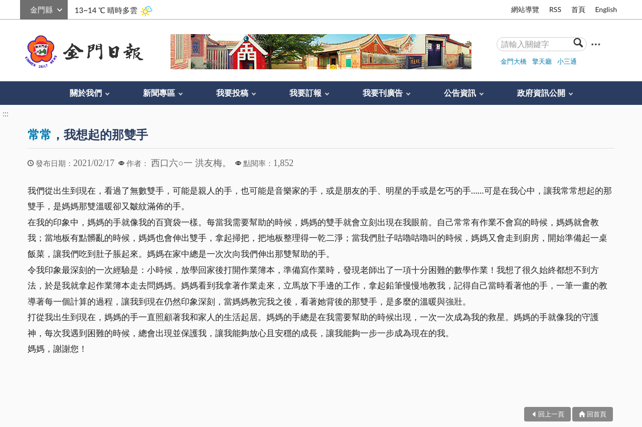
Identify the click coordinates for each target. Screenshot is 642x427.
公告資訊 (460, 92)
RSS (555, 9)
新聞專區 (159, 92)
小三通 (567, 61)
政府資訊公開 (541, 92)
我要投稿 (232, 92)
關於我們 (86, 92)
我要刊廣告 (383, 92)
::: (26, 8)
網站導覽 (525, 9)
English (606, 9)
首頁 (578, 9)
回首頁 (596, 414)
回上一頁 (551, 414)
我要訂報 (305, 92)
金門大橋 (514, 61)
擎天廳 (542, 61)
